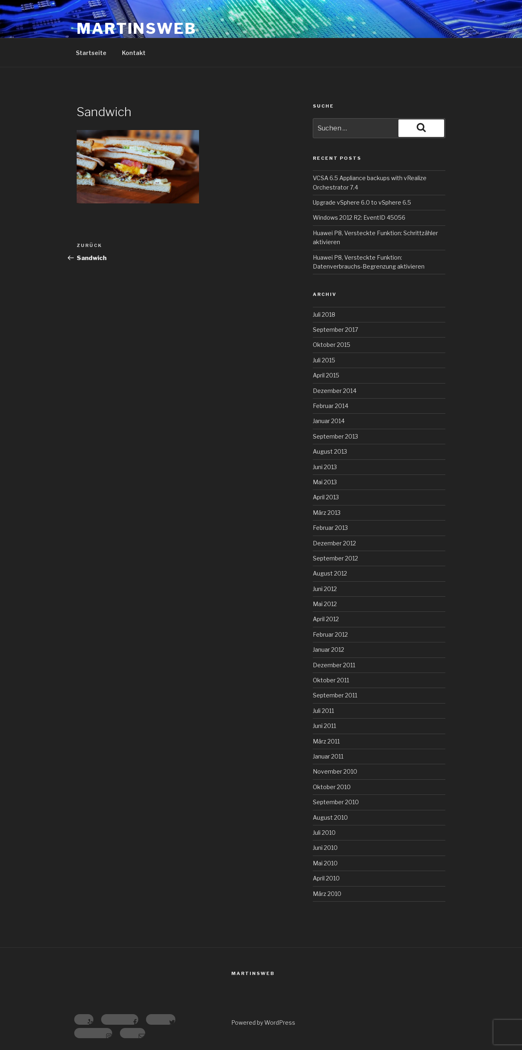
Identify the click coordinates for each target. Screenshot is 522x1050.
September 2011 (335, 695)
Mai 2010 (325, 863)
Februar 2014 (330, 405)
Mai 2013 (325, 482)
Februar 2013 (330, 527)
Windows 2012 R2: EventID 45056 (359, 217)
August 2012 (330, 573)
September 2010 (336, 802)
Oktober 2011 (331, 680)
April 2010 (326, 878)
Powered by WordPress (263, 1022)
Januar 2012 (328, 649)
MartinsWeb (137, 29)
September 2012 (335, 558)
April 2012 (326, 618)
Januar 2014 (329, 420)
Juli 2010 (324, 832)
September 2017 (335, 329)
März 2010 (327, 893)
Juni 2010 (325, 847)
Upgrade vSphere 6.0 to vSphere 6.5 (362, 202)
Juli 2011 (323, 710)
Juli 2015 (324, 360)
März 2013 (327, 512)
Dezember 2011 (334, 665)
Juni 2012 (325, 588)
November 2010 (335, 771)
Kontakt (134, 52)
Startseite (91, 52)
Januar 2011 (328, 756)
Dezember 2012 (334, 543)
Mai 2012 (325, 603)
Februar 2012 (330, 634)
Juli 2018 (324, 314)
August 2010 (330, 817)
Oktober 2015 (331, 344)
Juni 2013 (325, 466)
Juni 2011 (324, 725)
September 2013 (335, 436)
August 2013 (330, 451)
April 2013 (326, 497)
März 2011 (326, 741)
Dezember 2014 (334, 390)
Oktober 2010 (332, 786)
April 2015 (326, 375)
